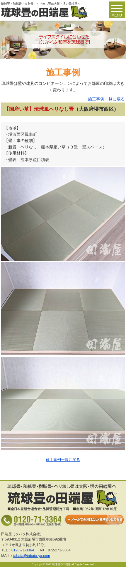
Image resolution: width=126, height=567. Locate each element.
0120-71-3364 (22, 550)
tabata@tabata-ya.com (31, 556)
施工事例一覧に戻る (106, 99)
